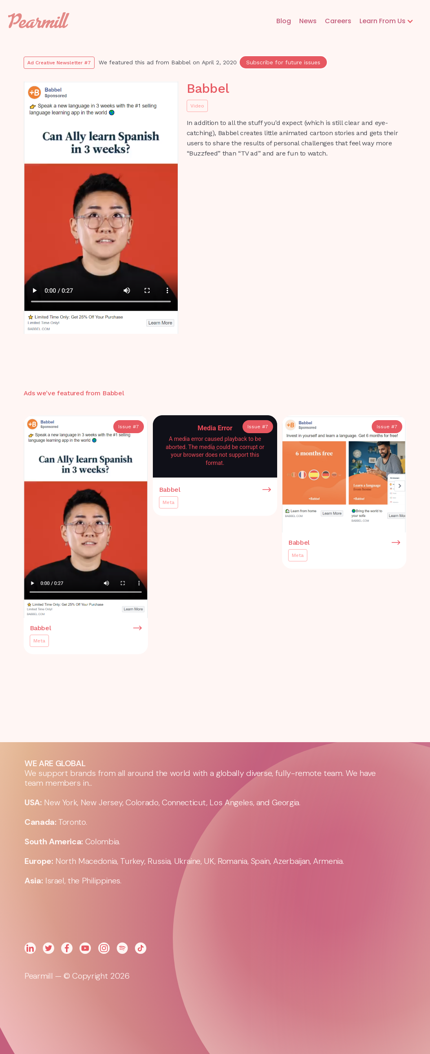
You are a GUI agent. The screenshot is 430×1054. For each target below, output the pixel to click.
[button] (386, 21)
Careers (338, 21)
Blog (283, 21)
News (308, 21)
